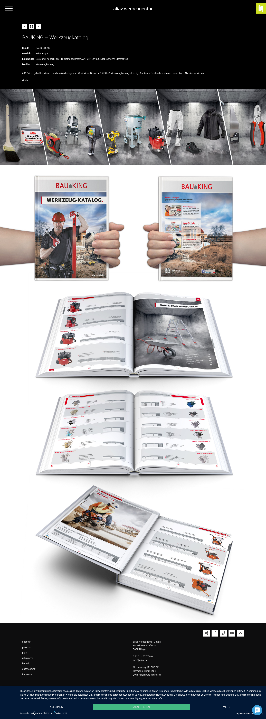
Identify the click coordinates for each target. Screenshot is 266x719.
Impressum (240, 714)
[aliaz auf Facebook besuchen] (215, 633)
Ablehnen (56, 706)
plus (24, 652)
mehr (226, 706)
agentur (26, 641)
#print (25, 80)
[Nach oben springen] (240, 633)
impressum (28, 674)
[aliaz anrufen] (223, 633)
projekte (26, 647)
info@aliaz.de (140, 660)
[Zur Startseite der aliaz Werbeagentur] (133, 9)
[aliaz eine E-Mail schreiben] (232, 633)
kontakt (26, 663)
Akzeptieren (141, 706)
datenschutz (28, 669)
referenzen (27, 658)
